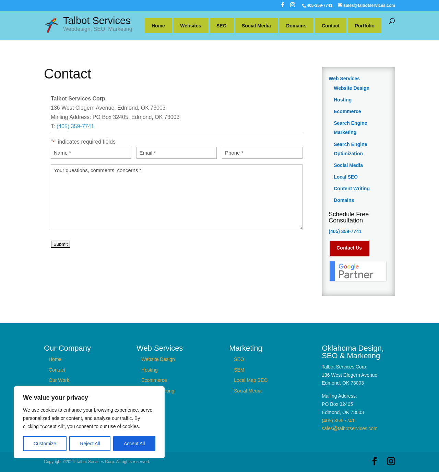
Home (158, 25)
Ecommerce (347, 111)
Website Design (351, 88)
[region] (89, 422)
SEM (239, 369)
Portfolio (365, 25)
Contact (331, 25)
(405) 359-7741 (75, 126)
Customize (45, 443)
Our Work (59, 380)
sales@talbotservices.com (350, 428)
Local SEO (346, 177)
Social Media (256, 25)
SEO (221, 25)
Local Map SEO (251, 380)
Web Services (344, 78)
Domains (296, 25)
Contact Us (349, 248)
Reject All (90, 443)
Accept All (134, 443)
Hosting (343, 99)
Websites (190, 25)
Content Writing (352, 188)
